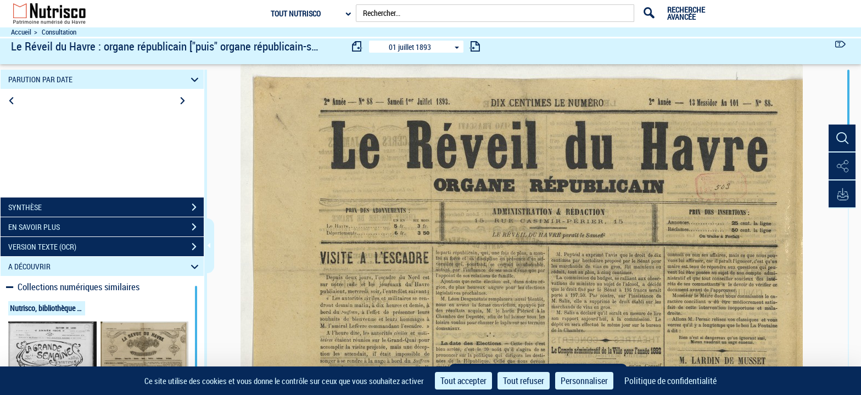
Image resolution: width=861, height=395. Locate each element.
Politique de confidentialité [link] (670, 381)
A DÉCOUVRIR (105, 266)
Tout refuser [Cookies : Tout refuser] (523, 381)
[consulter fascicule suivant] (475, 46)
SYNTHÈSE (106, 207)
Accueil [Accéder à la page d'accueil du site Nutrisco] (21, 32)
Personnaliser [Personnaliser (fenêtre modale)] (584, 381)
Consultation (59, 32)
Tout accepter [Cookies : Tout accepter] (463, 381)
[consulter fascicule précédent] (357, 46)
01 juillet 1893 (410, 47)
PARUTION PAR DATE (105, 79)
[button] (842, 139)
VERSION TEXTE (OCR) (106, 247)
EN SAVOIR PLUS (106, 227)
